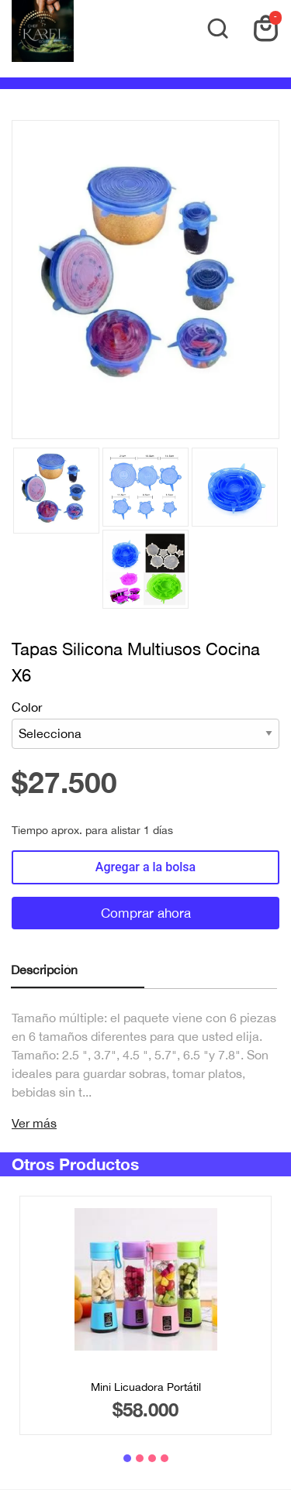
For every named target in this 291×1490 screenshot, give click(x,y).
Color (145, 724)
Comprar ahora (146, 913)
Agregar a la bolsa (145, 867)
